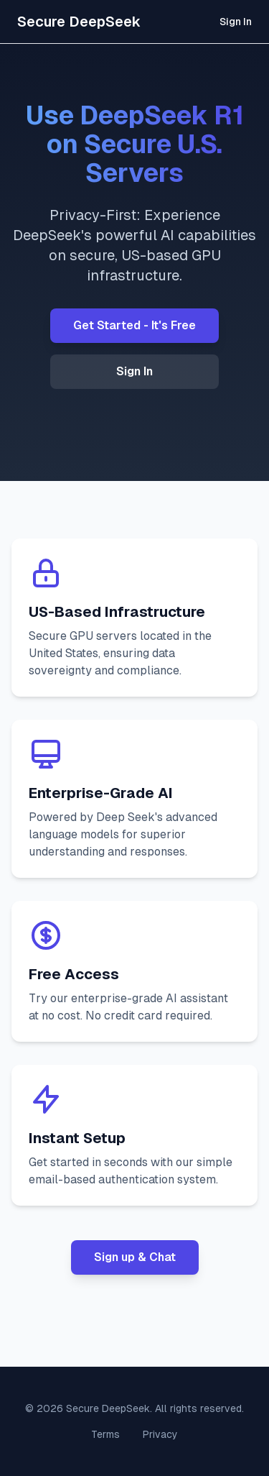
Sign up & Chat (135, 1257)
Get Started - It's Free (134, 325)
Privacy (160, 1434)
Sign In (236, 21)
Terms (105, 1434)
